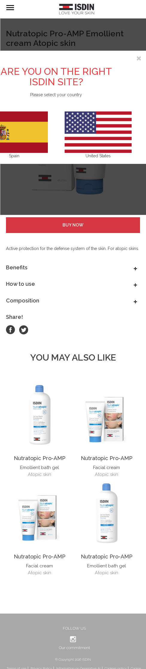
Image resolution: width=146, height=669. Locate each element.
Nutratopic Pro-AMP (40, 458)
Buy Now (73, 225)
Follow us (74, 628)
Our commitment (74, 647)
